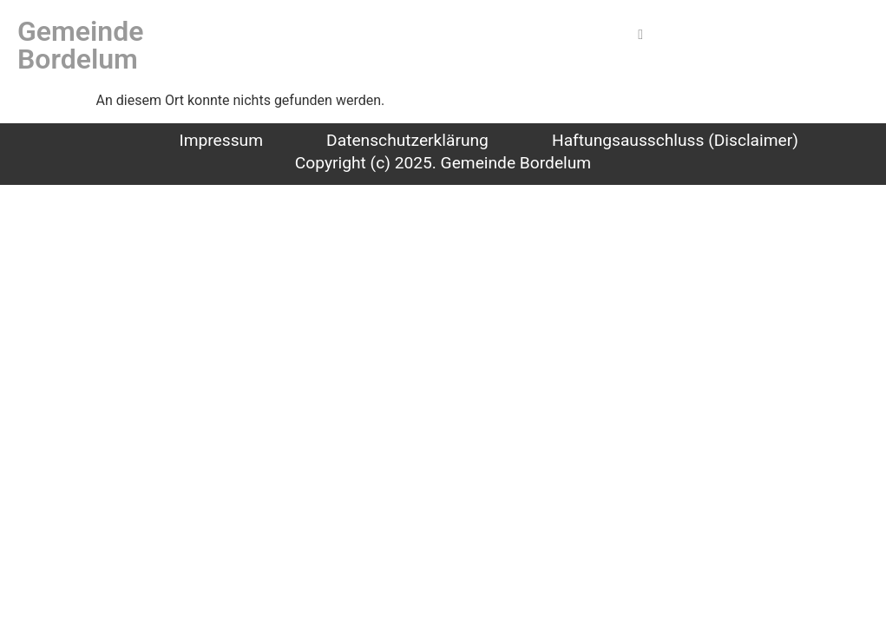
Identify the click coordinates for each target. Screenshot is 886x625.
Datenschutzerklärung (407, 140)
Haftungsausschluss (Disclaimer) (675, 140)
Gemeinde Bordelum (80, 45)
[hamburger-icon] (640, 34)
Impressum (221, 140)
